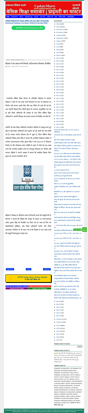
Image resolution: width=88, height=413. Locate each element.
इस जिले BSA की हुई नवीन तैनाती (63, 176)
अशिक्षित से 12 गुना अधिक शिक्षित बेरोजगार (65, 265)
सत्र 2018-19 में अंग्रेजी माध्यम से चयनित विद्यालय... (67, 153)
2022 (58, 331)
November (59, 32)
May (57, 49)
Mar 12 (58, 113)
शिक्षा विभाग (14, 17)
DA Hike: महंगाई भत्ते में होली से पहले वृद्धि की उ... (67, 243)
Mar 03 (58, 310)
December (59, 29)
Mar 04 (58, 307)
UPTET (21, 17)
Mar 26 (58, 72)
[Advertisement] (28, 44)
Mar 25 (58, 75)
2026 (58, 24)
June (58, 47)
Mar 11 (58, 115)
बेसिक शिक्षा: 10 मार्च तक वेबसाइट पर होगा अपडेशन (68, 259)
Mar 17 (58, 98)
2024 (58, 325)
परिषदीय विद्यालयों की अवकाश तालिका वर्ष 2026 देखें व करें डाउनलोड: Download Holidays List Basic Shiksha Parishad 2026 (27, 22)
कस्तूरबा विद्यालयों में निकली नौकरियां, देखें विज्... (67, 278)
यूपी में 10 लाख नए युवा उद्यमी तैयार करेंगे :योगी (66, 286)
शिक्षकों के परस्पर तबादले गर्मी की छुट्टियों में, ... (66, 196)
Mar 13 (58, 110)
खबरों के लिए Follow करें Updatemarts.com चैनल (29, 28)
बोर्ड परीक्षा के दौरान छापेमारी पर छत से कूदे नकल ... (68, 268)
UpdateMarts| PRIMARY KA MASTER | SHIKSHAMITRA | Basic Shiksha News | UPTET (23, 410)
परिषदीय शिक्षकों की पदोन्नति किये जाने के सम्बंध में (67, 162)
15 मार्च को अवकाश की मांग (61, 170)
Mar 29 (58, 64)
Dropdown (70, 17)
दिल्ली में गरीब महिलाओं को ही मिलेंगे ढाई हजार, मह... (68, 298)
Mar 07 (58, 127)
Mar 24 (58, 78)
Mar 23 (58, 81)
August (58, 41)
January (59, 322)
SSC (56, 17)
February (59, 319)
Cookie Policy (73, 411)
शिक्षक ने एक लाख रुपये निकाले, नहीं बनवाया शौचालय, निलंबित (28, 63)
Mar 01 (58, 316)
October (59, 35)
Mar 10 (58, 118)
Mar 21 (58, 87)
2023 (58, 328)
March (58, 55)
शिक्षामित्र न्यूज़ (28, 17)
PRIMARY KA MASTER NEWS (20, 66)
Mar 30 (58, 61)
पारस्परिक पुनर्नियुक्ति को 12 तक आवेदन (65, 289)
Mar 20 (58, 89)
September (60, 38)
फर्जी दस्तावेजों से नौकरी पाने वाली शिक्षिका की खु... (67, 217)
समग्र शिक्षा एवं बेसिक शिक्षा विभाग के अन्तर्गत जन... (67, 230)
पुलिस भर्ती (50, 17)
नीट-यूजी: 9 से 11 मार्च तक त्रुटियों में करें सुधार (66, 251)
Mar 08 (58, 124)
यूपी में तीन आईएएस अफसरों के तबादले (64, 140)
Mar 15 (58, 104)
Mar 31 (58, 58)
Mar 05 (58, 304)
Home (7, 17)
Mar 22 (58, 84)
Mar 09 (58, 121)
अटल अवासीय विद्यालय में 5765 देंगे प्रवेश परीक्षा (66, 262)
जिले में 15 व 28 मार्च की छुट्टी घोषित (64, 184)
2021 (58, 334)
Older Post (46, 269)
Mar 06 (58, 301)
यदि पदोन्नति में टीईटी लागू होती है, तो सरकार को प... (68, 145)
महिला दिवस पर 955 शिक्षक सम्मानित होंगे (65, 292)
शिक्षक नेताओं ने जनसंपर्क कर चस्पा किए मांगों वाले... (68, 204)
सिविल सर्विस (62, 17)
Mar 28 (58, 66)
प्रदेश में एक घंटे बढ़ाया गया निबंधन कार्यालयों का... (67, 295)
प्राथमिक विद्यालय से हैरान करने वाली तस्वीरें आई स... (68, 143)
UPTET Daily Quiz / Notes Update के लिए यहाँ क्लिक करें (28, 278)
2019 (58, 340)
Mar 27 (58, 69)
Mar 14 (58, 107)
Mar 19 (58, 92)
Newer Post (10, 269)
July (57, 44)
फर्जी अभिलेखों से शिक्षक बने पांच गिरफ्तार (65, 275)
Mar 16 (58, 101)
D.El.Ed (36, 17)
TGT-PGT (42, 17)
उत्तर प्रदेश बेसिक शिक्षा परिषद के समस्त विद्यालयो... (67, 156)
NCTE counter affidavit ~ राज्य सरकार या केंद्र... (68, 159)
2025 (58, 27)
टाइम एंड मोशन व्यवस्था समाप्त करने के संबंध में (66, 173)
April (57, 52)
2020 (58, 337)
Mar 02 (58, 313)
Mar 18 (58, 95)
